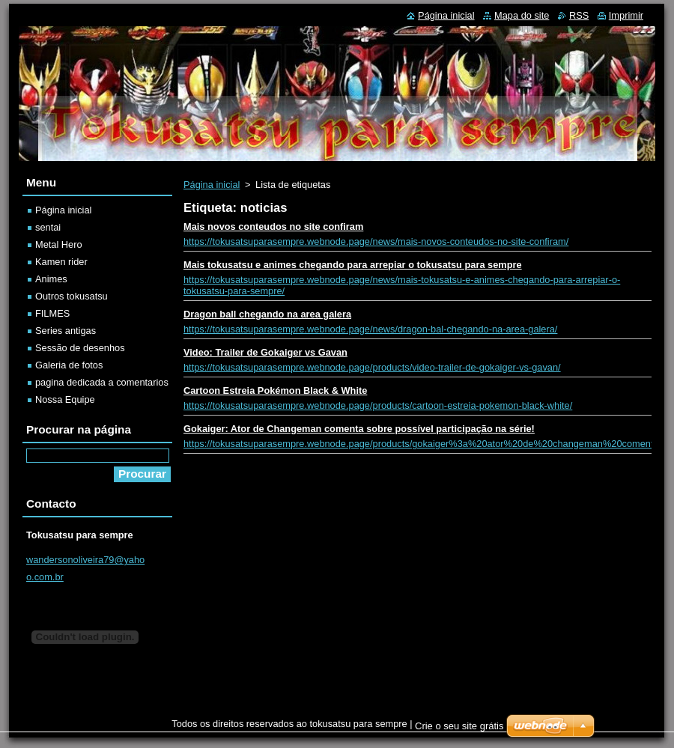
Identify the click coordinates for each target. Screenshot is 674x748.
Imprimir (626, 15)
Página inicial (211, 184)
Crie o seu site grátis (459, 726)
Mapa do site (521, 15)
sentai (48, 227)
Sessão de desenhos (80, 347)
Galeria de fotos (69, 365)
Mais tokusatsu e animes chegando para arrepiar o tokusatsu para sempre (352, 264)
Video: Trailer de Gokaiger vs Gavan (265, 352)
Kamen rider (61, 261)
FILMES (52, 313)
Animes (51, 279)
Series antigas (65, 330)
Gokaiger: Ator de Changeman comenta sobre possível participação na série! (359, 428)
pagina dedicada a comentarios (101, 382)
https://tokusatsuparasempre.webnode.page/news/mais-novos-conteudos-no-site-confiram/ (375, 241)
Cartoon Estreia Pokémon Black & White (275, 390)
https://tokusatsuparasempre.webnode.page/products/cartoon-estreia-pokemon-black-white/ (377, 405)
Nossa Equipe (65, 399)
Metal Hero (58, 244)
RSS (579, 15)
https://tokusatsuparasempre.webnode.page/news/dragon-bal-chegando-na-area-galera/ (370, 329)
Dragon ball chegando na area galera (267, 314)
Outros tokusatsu (71, 296)
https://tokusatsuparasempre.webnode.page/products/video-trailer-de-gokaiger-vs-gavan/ (372, 367)
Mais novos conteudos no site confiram (273, 226)
